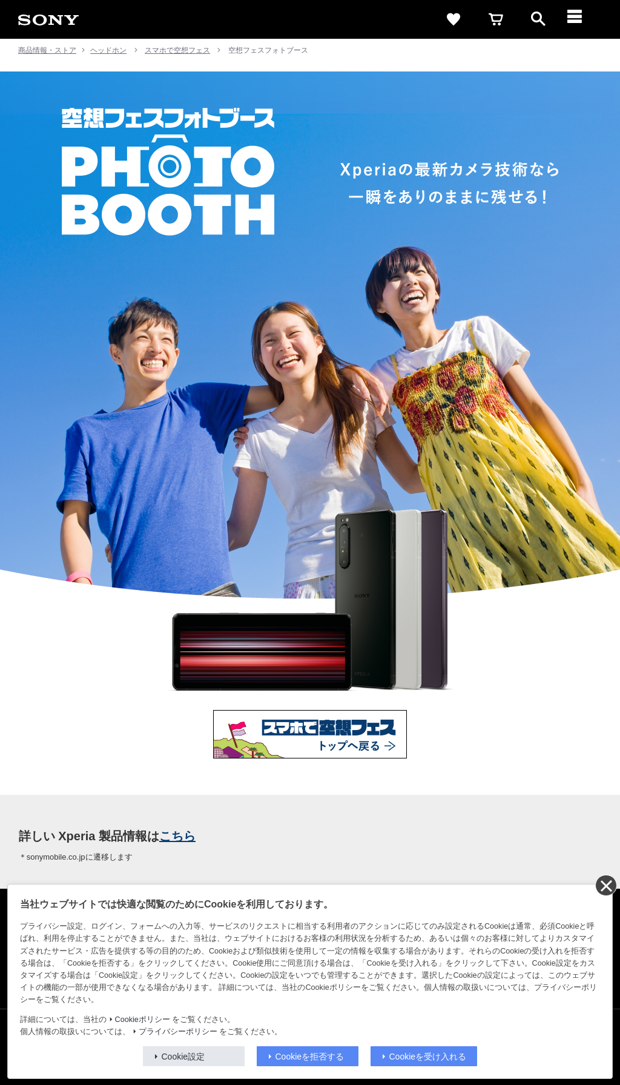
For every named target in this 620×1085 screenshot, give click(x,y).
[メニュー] (580, 19)
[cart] (496, 19)
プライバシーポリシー (178, 1031)
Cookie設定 (183, 1056)
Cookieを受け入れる (428, 1056)
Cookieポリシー (142, 1019)
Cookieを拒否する (310, 1056)
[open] (538, 19)
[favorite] (453, 19)
